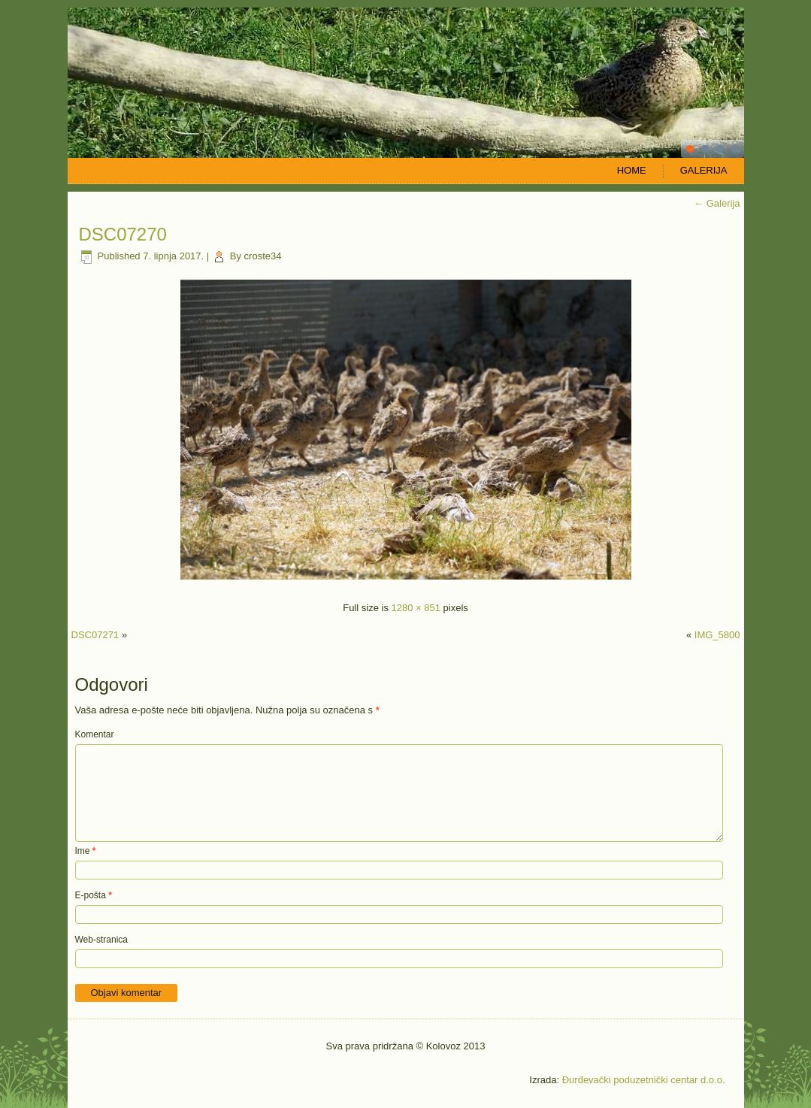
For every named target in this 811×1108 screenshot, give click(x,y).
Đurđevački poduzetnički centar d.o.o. (643, 1079)
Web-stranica (101, 939)
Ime (85, 851)
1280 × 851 (416, 607)
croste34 (263, 256)
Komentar (94, 734)
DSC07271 (95, 634)
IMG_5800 (717, 634)
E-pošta (93, 895)
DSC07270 (123, 234)
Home (631, 170)
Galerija (704, 170)
